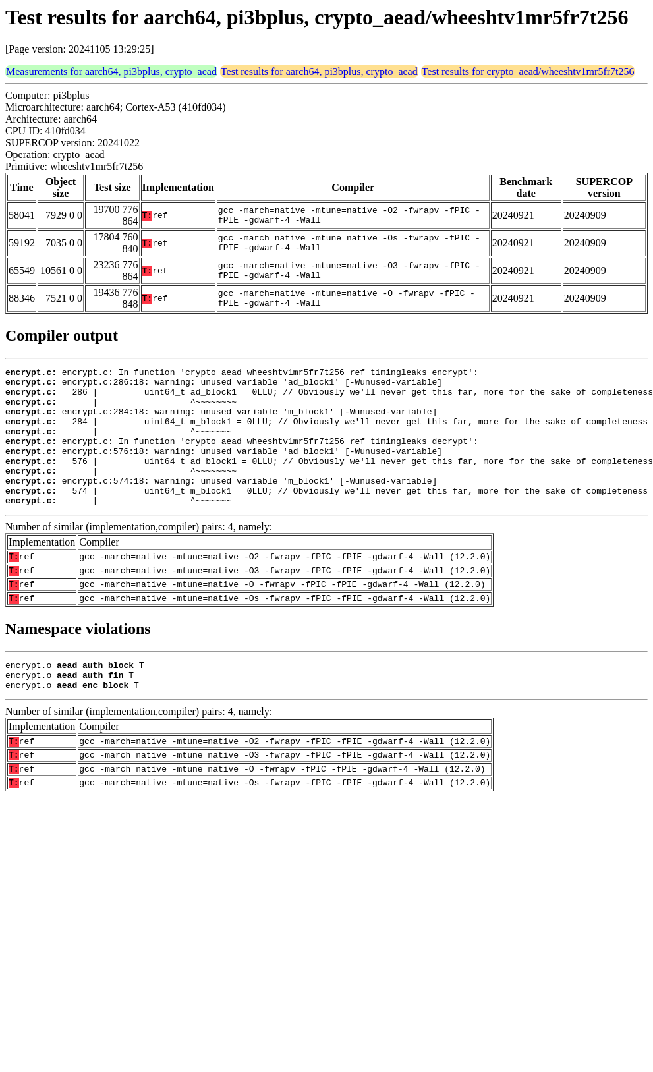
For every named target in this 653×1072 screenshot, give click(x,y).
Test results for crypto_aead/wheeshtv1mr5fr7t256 (528, 71)
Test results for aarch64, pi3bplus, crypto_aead (319, 71)
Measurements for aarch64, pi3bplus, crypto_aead (111, 71)
